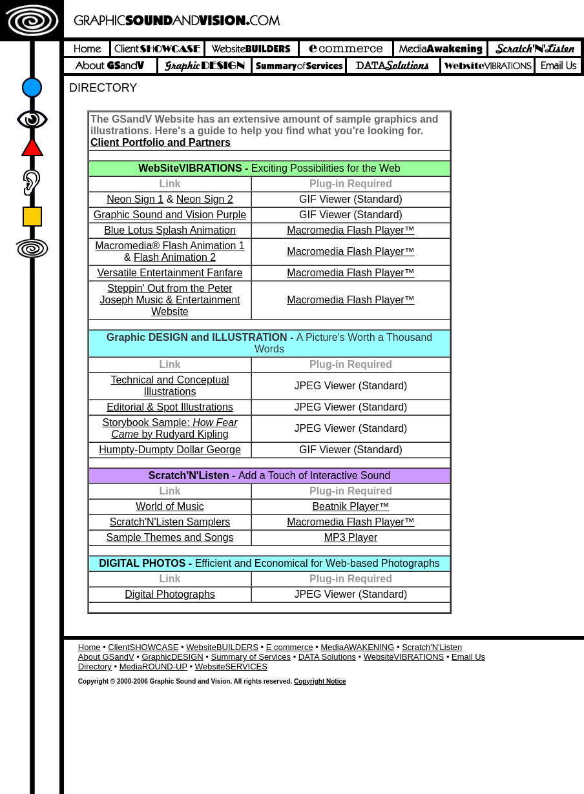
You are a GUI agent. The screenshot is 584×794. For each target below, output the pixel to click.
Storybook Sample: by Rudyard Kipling (170, 428)
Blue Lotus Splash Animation (170, 230)
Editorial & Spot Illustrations (170, 407)
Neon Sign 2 (204, 199)
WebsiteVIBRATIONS (404, 657)
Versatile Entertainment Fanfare (169, 272)
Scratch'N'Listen (432, 647)
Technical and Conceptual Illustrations (169, 385)
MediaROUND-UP (153, 666)
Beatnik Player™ (350, 506)
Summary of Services (251, 657)
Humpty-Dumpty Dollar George (170, 449)
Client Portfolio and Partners (160, 142)
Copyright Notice (320, 681)
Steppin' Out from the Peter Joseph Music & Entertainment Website (170, 300)
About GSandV (106, 657)
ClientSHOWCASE (143, 647)
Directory (95, 666)
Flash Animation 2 (175, 257)
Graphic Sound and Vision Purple (170, 214)
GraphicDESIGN (172, 657)
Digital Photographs (170, 594)
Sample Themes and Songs (169, 537)
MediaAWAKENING (357, 647)
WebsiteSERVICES (231, 666)
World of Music (170, 506)
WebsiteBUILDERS (222, 647)
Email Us (468, 657)
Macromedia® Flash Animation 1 (169, 245)
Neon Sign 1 (135, 199)
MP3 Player (351, 537)
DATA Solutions (327, 657)
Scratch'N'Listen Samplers (170, 521)
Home (89, 647)
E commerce (289, 647)
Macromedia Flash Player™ (350, 230)
